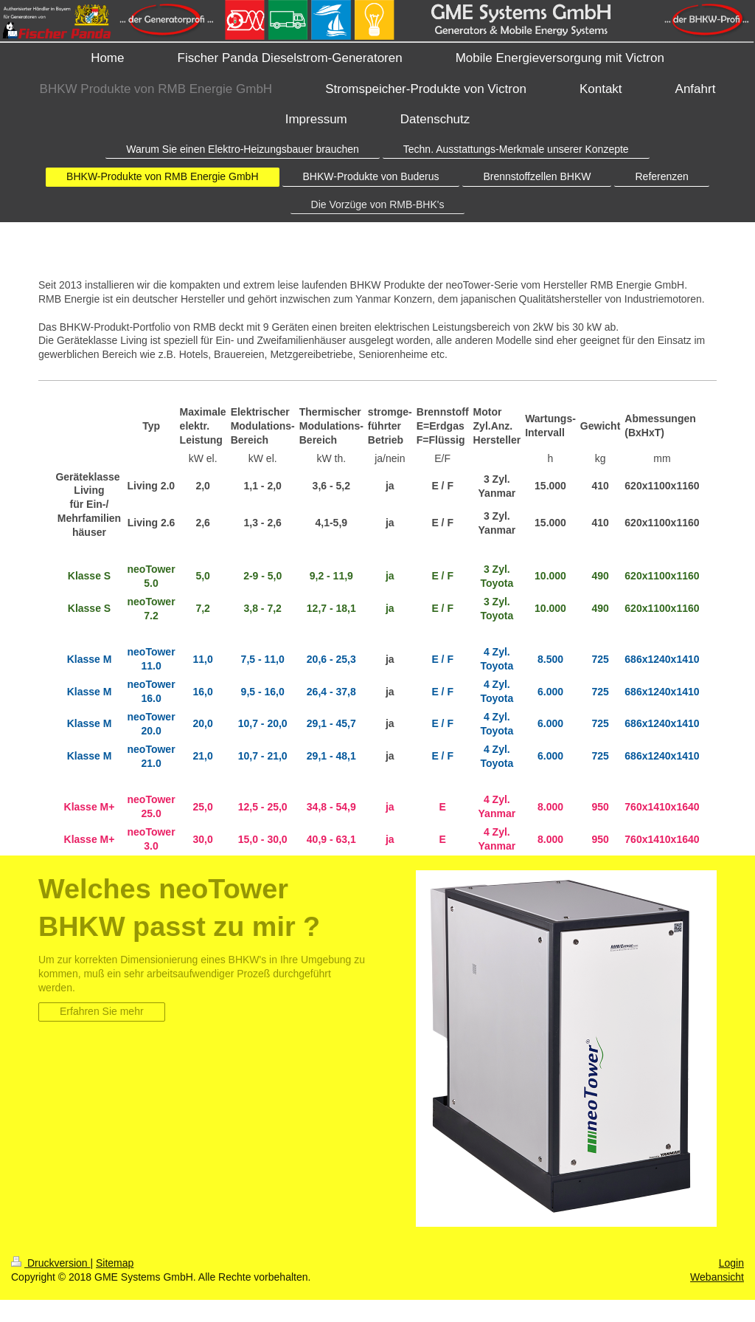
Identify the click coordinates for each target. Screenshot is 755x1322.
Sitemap (114, 1263)
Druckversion (50, 1263)
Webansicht (717, 1277)
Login (731, 1263)
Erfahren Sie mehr (102, 1011)
